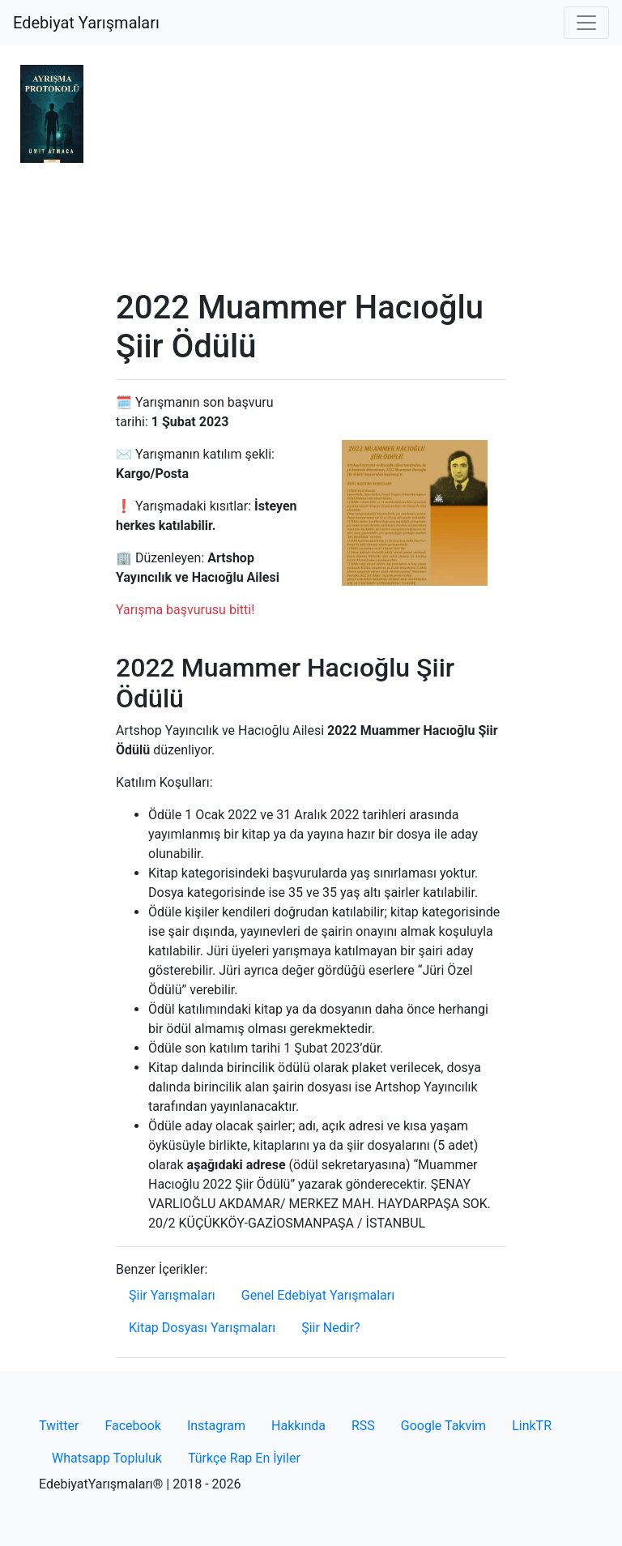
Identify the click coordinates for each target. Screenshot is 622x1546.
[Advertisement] (311, 166)
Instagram (216, 1425)
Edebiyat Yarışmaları (86, 22)
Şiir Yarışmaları (172, 1295)
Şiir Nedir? (330, 1327)
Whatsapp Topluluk (107, 1458)
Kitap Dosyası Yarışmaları (202, 1327)
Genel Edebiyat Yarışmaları (317, 1295)
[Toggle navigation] (586, 22)
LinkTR (532, 1425)
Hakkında (298, 1425)
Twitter (59, 1425)
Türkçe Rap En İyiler (244, 1458)
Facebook (132, 1425)
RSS (363, 1425)
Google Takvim (443, 1425)
